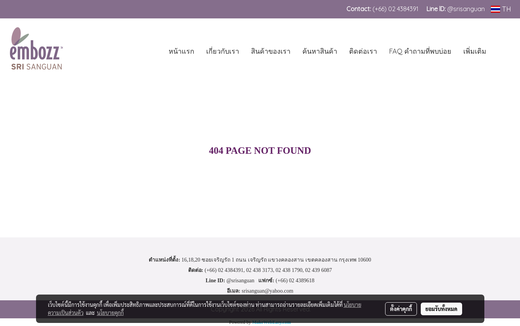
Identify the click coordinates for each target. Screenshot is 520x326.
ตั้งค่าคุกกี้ (401, 308)
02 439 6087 (318, 270)
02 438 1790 (289, 270)
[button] (503, 51)
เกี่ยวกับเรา (222, 51)
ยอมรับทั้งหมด (441, 308)
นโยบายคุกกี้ (110, 312)
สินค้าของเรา (270, 51)
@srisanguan (466, 9)
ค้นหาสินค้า (319, 51)
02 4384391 (403, 9)
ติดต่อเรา (363, 51)
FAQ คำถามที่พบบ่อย (420, 51)
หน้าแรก (181, 51)
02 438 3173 (259, 270)
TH (501, 9)
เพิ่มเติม (474, 51)
